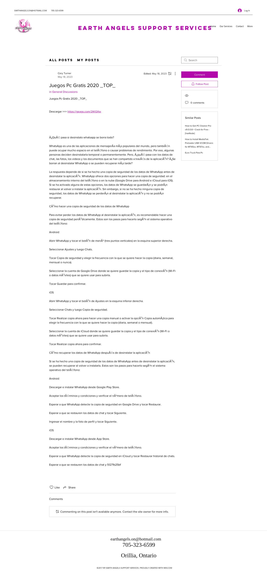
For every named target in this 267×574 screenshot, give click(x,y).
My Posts (88, 60)
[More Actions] (173, 73)
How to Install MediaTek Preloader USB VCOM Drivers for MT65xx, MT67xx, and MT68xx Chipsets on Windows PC (199, 147)
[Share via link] (69, 487)
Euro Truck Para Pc (194, 152)
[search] (199, 60)
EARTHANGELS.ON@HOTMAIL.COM (30, 10)
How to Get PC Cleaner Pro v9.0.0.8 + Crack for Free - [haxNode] (198, 130)
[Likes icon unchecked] (51, 487)
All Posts (61, 60)
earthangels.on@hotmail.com (136, 539)
